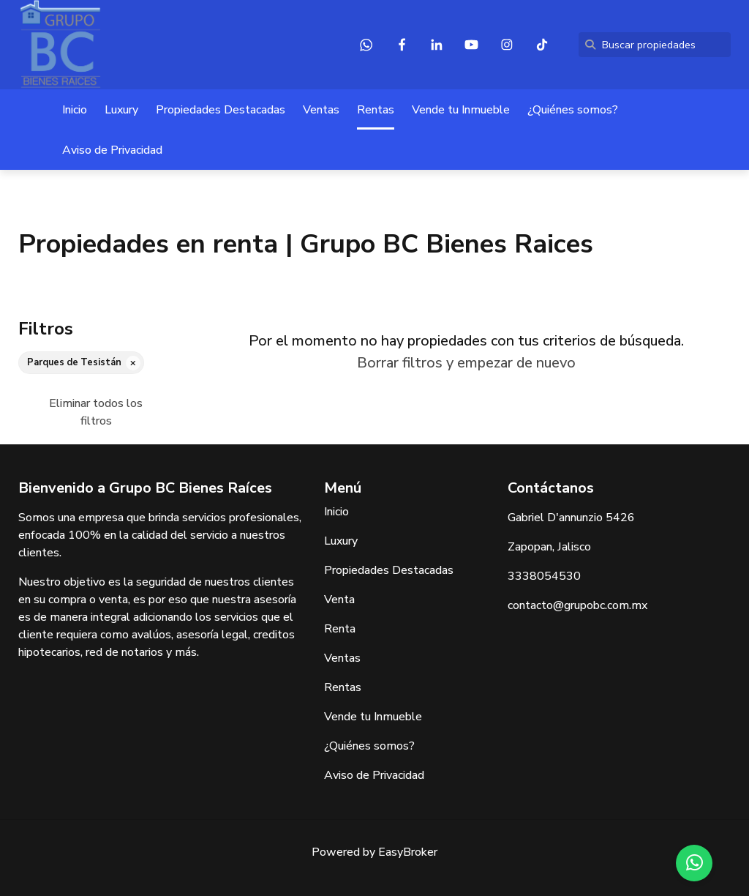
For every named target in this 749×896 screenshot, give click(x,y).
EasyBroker (407, 852)
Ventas (321, 110)
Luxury (121, 110)
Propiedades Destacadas (220, 110)
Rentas (375, 110)
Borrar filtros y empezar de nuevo (466, 363)
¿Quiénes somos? (572, 110)
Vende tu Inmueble (461, 110)
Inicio (74, 110)
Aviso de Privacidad (112, 150)
